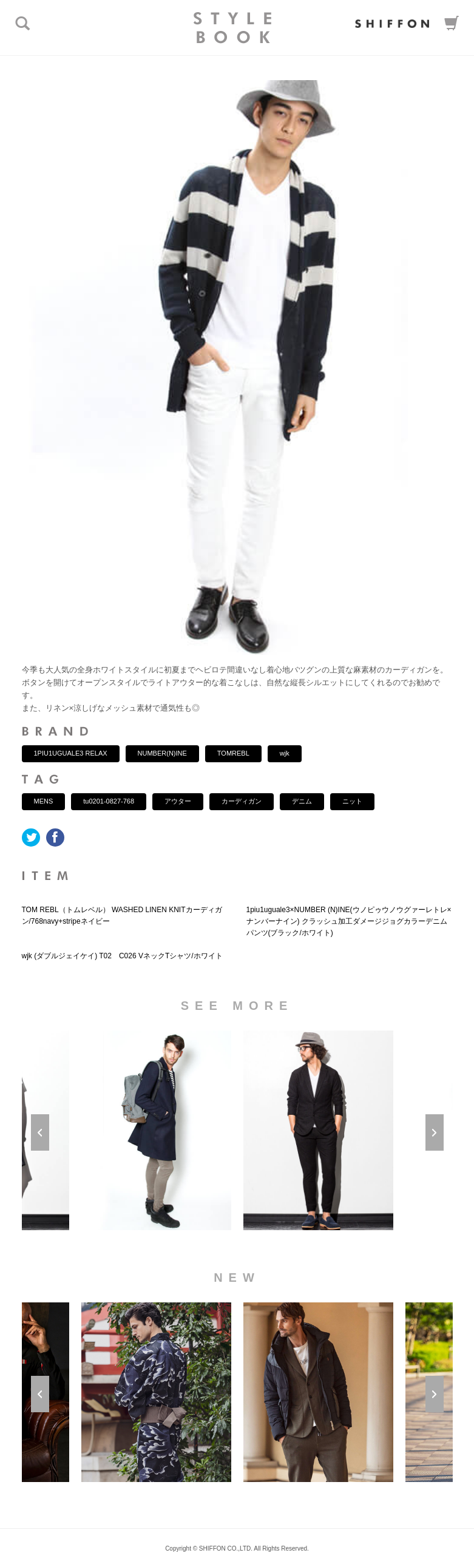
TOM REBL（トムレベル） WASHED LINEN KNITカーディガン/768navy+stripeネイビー (122, 915)
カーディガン (242, 801)
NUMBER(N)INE (162, 753)
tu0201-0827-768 (108, 801)
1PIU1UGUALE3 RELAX (70, 753)
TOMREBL (233, 753)
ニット (352, 801)
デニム (302, 801)
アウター (177, 801)
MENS (43, 801)
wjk (284, 753)
